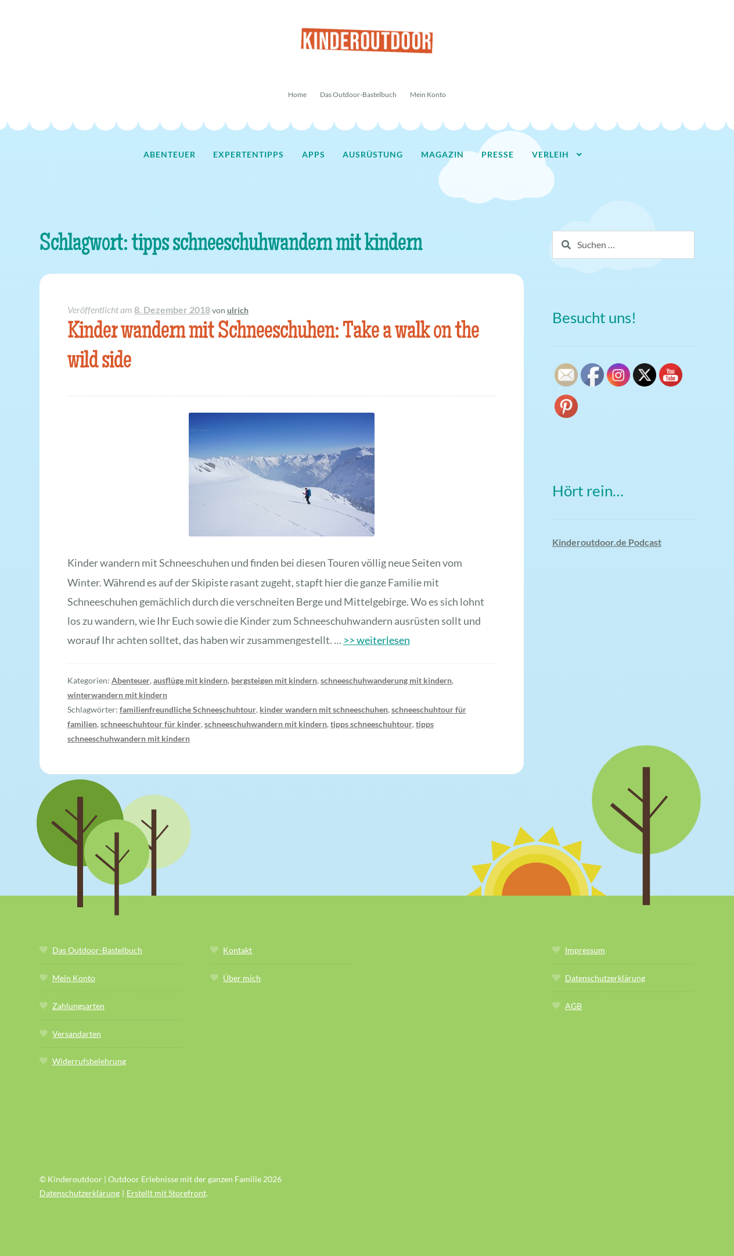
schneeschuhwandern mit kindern (265, 724)
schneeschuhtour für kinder (150, 724)
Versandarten (76, 1034)
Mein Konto (428, 94)
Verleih (550, 154)
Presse (497, 154)
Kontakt (237, 950)
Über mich (242, 978)
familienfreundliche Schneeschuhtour (188, 709)
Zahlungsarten (78, 1006)
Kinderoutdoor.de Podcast (606, 542)
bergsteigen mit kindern (274, 680)
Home (297, 94)
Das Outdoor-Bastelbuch (358, 94)
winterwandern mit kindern (117, 695)
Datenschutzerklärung (605, 978)
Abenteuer (169, 154)
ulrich (238, 310)
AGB (573, 1006)
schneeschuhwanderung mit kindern (386, 680)
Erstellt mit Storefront (166, 1193)
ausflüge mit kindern (190, 680)
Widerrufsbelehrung (89, 1061)
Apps (313, 154)
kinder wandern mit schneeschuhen (324, 709)
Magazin (442, 154)
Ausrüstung (373, 154)
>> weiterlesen (376, 640)
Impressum (585, 950)
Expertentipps (248, 154)
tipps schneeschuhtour (371, 724)
